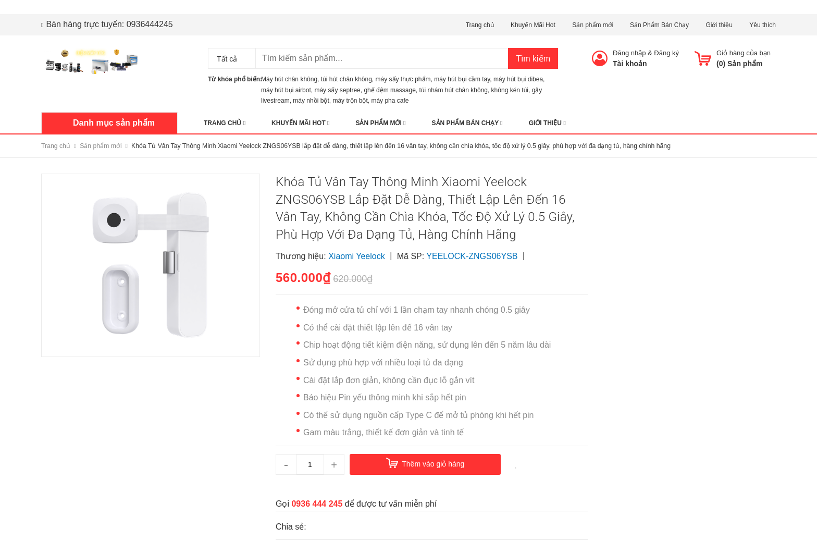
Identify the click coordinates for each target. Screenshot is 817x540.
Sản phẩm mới (592, 25)
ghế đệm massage (389, 90)
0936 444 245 (316, 503)
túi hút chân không (346, 79)
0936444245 (150, 24)
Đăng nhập (629, 53)
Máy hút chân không (289, 79)
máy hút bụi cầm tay (462, 79)
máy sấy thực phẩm (403, 79)
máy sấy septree (337, 90)
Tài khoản (630, 63)
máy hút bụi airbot (286, 90)
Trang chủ (480, 25)
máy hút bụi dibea (518, 79)
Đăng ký (666, 53)
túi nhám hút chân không (453, 90)
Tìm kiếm (533, 58)
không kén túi (509, 90)
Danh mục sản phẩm (114, 122)
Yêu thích (762, 25)
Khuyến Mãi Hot (533, 25)
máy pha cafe (389, 100)
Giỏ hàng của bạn (743, 53)
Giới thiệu (718, 25)
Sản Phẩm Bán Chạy (659, 25)
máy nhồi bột (311, 100)
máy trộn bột (349, 100)
